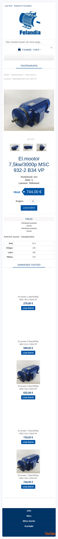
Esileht (6, 75)
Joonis (29, 226)
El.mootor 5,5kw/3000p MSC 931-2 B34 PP (28, 387)
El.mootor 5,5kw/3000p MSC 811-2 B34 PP (28, 342)
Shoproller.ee (50, 533)
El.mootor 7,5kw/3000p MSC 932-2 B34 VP (20, 79)
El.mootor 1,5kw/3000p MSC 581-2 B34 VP (28, 298)
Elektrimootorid (17, 75)
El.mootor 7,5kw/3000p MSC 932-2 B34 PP (28, 476)
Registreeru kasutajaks (23, 6)
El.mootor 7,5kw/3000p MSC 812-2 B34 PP (28, 432)
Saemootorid (30, 75)
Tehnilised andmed (29, 223)
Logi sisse (9, 6)
